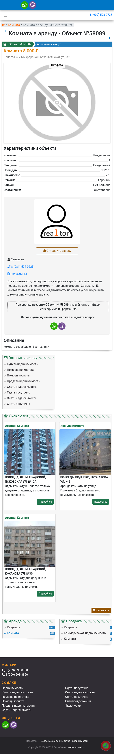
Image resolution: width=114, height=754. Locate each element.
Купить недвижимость (17, 692)
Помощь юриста (13, 701)
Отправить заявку (57, 250)
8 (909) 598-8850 (15, 674)
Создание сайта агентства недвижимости (64, 741)
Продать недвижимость (18, 705)
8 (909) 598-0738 (101, 14)
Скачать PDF (18, 274)
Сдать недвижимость (16, 710)
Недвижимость (12, 688)
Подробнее (45, 501)
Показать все (101, 610)
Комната (14, 25)
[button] (57, 101)
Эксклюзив (73, 705)
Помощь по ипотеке (15, 697)
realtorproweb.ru (76, 747)
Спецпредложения (78, 701)
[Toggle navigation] (4, 14)
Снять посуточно (76, 697)
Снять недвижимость (80, 692)
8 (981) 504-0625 (20, 266)
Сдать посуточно (76, 688)
